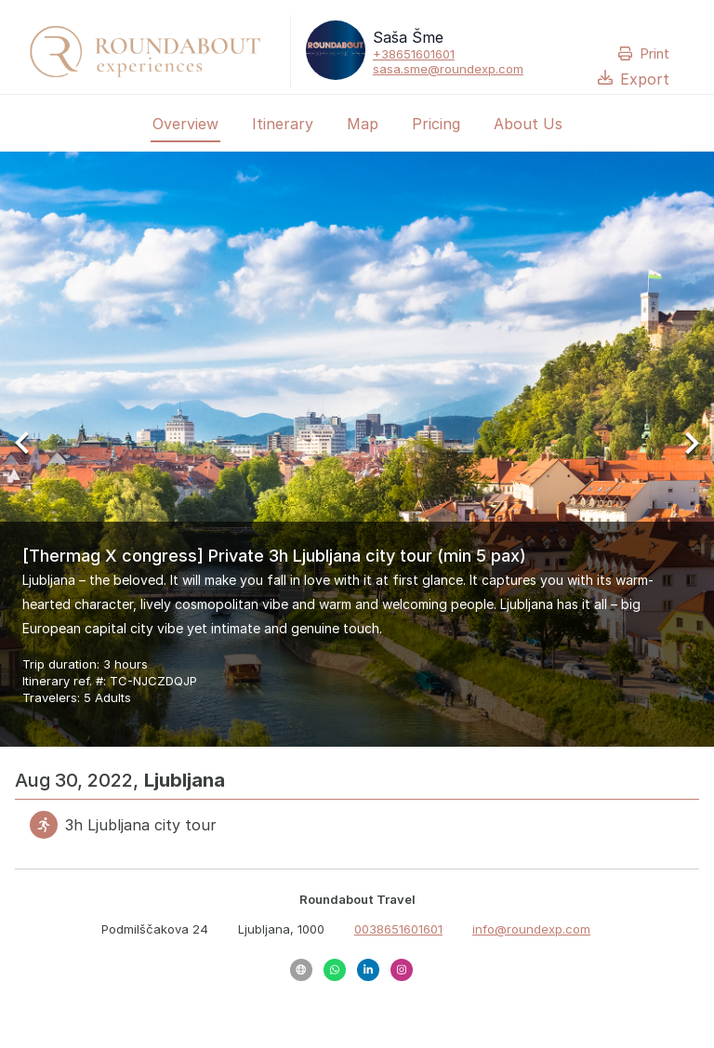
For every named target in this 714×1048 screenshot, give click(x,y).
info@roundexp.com (531, 929)
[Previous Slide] (29, 449)
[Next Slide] (684, 449)
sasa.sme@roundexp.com (448, 68)
